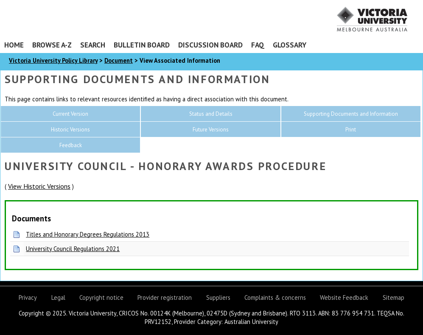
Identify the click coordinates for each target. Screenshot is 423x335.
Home (14, 45)
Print (350, 129)
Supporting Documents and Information (351, 113)
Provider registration (164, 297)
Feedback (70, 145)
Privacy (28, 297)
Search (92, 45)
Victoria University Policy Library (53, 60)
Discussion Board (210, 45)
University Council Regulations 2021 (73, 249)
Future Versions (211, 129)
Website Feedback (344, 297)
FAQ (257, 45)
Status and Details (211, 113)
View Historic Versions (39, 186)
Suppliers (218, 297)
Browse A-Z (52, 45)
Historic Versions (70, 129)
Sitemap (393, 297)
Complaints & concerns (275, 297)
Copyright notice (101, 297)
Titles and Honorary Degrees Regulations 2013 (87, 234)
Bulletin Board (142, 45)
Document (118, 60)
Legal (58, 297)
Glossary (289, 45)
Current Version (70, 113)
